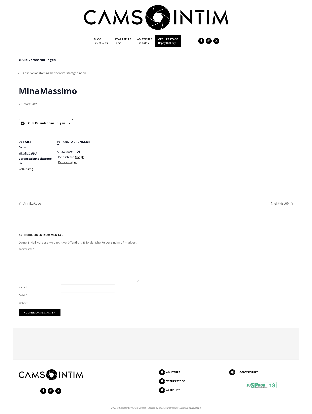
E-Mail (23, 295)
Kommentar (26, 249)
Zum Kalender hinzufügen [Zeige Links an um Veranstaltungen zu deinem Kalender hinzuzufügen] (46, 123)
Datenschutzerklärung (190, 407)
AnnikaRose (31, 203)
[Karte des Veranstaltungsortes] (116, 161)
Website (23, 303)
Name (23, 287)
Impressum (172, 407)
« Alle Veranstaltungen (37, 60)
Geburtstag (26, 169)
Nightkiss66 (280, 203)
